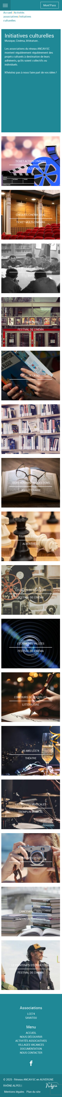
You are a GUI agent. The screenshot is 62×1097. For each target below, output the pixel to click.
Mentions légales (14, 1092)
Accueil (7, 12)
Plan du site (33, 1092)
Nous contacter (31, 1052)
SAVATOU (31, 1018)
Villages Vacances (31, 1045)
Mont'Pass (49, 5)
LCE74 (31, 1014)
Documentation (31, 1049)
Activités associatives (31, 1041)
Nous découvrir (31, 1037)
